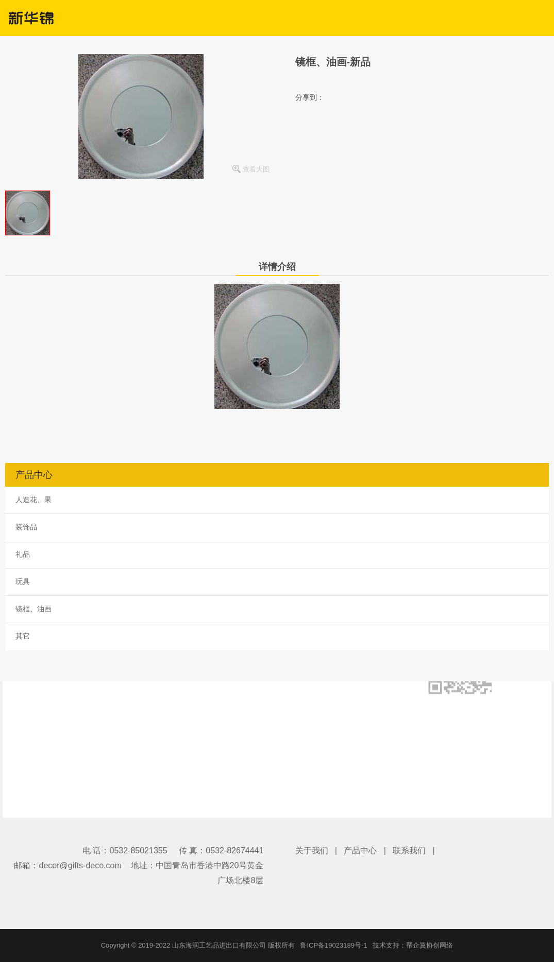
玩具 (22, 581)
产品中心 (360, 850)
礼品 (22, 554)
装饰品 (26, 527)
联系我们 (409, 850)
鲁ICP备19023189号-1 (333, 945)
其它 (22, 636)
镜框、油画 (33, 609)
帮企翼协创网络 (429, 945)
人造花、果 (33, 499)
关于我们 (311, 850)
